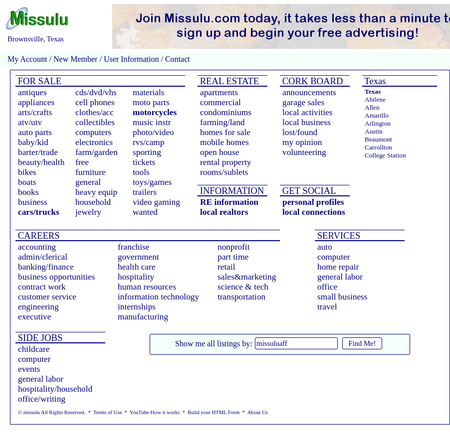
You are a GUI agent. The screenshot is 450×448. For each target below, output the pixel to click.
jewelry (88, 212)
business (32, 202)
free (82, 162)
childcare (34, 349)
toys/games (152, 182)
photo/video (153, 132)
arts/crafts (35, 112)
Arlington (378, 123)
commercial (220, 102)
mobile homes (224, 142)
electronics (94, 142)
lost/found (299, 132)
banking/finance (46, 267)
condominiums (225, 112)
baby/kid (33, 142)
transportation (241, 296)
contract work (42, 287)
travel (327, 306)
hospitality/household (55, 389)
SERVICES (337, 235)
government (138, 257)
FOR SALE (38, 81)
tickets (144, 162)
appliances (36, 102)
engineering (38, 306)
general (88, 182)
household (93, 202)
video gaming (156, 202)
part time (233, 257)
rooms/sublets (224, 172)
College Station (385, 155)
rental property (225, 162)
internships (137, 306)
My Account (27, 59)
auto (324, 247)
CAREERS (37, 235)
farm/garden (96, 152)
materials (149, 92)
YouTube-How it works (155, 412)
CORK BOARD (311, 81)
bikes (27, 172)
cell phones (94, 102)
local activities (307, 112)
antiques (32, 92)
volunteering (304, 152)
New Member (75, 59)
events (29, 369)
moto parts (151, 102)
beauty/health (41, 162)
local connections (313, 212)
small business (342, 296)
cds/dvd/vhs (96, 92)
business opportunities (56, 277)
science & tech (243, 287)
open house (219, 152)
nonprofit (234, 247)
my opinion (302, 142)
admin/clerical (42, 257)
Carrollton (378, 147)
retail (226, 267)
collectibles (95, 122)
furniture (90, 172)
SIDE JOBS (38, 337)
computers (93, 132)
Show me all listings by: (213, 343)
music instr (152, 122)
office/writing (41, 399)
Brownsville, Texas (35, 39)
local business (306, 122)
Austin (374, 131)
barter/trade (38, 152)
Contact (176, 59)
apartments (219, 92)
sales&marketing (247, 277)
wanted (145, 212)
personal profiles (313, 202)
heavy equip (96, 192)
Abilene (375, 99)
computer (333, 257)
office (327, 287)
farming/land (222, 122)
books (28, 192)
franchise (134, 247)
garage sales (303, 102)
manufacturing (143, 316)
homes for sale (225, 132)
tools (141, 172)
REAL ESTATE (228, 81)
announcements (309, 92)
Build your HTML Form (213, 412)
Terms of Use (107, 412)
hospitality (136, 277)
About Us (257, 412)
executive (34, 316)
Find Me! (362, 343)
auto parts (35, 132)
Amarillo (377, 115)
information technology (158, 296)
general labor (340, 277)
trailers (145, 192)
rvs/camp (149, 142)
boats (27, 182)
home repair (338, 267)
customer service (47, 296)
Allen (372, 107)
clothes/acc (94, 112)
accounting (37, 247)
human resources (147, 287)
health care (137, 267)
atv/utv (30, 122)
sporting (147, 152)
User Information (131, 59)
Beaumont (378, 139)
